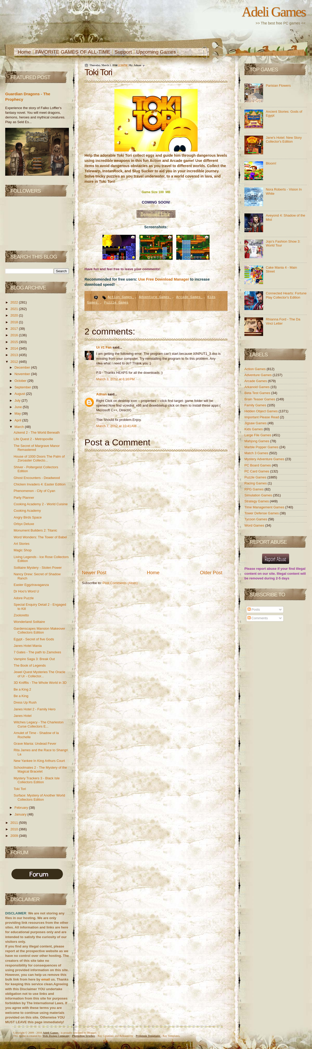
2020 (14, 315)
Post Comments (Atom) (120, 583)
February (22, 808)
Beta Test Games (257, 393)
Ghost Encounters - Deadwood (37, 478)
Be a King (21, 696)
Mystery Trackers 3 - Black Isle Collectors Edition (37, 780)
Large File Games (258, 435)
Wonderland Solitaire (29, 622)
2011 (14, 823)
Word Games (254, 525)
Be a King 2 (22, 689)
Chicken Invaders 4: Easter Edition (39, 484)
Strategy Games (257, 501)
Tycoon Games (256, 519)
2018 (14, 322)
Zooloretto (21, 615)
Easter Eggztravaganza (31, 585)
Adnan (102, 394)
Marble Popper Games (261, 447)
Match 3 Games (256, 453)
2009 (14, 836)
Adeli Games (274, 11)
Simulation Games (258, 495)
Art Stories (21, 544)
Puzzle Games (116, 303)
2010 (14, 829)
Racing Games (256, 483)
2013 (14, 355)
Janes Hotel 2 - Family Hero (34, 709)
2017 (14, 329)
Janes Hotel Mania (28, 646)
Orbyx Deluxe (24, 524)
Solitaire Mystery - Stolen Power (38, 568)
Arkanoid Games (257, 387)
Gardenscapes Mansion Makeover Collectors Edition (39, 631)
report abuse (266, 569)
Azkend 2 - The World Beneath (37, 432)
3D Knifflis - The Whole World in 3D (40, 683)
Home (24, 51)
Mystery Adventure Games (264, 459)
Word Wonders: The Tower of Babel (40, 537)
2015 (14, 342)
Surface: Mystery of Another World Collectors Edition (39, 797)
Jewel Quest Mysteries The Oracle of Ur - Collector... (39, 674)
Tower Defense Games (262, 513)
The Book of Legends (30, 665)
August (20, 394)
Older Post (211, 572)
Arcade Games (189, 297)
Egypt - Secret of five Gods (34, 639)
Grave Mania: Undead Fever (35, 743)
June (19, 407)
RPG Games (254, 489)
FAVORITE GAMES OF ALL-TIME (72, 51)
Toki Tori (20, 789)
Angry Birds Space (28, 517)
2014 (14, 348)
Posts (254, 609)
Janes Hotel (22, 716)
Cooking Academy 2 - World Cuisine (41, 504)
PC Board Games (258, 465)
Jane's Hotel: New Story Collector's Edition (284, 140)
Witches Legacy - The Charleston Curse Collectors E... (38, 724)
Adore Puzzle (24, 598)
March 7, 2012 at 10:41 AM (116, 426)
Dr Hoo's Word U (26, 591)
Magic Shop (22, 550)
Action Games (121, 297)
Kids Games (254, 429)
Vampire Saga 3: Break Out (34, 659)
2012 (14, 362)
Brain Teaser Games (260, 399)
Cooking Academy (27, 511)
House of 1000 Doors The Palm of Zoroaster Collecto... (39, 458)
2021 (14, 309)
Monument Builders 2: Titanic (35, 530)
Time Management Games (264, 507)
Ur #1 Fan (104, 347)
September (23, 387)
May (18, 413)
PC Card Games (257, 471)
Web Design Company (56, 1035)
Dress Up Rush (25, 702)
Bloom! (271, 163)
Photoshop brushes (83, 1035)
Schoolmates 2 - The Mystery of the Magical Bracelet (40, 770)
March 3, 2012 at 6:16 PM (115, 379)
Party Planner (24, 498)
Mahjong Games (257, 441)
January (21, 814)
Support (123, 51)
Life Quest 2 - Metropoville (33, 439)
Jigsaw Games (256, 423)
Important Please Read (262, 417)
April (18, 420)
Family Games (255, 405)
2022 (14, 302)
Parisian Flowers (278, 85)
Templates (148, 1035)
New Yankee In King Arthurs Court (39, 761)
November (23, 374)
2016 (14, 335)
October (21, 381)
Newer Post (94, 572)
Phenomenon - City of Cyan (34, 491)
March (20, 427)
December (23, 367)
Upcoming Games (156, 51)
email (45, 979)
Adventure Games (155, 297)
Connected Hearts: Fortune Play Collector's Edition (286, 295)
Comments (258, 618)
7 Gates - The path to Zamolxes (37, 652)
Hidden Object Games (261, 411)
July (18, 400)
